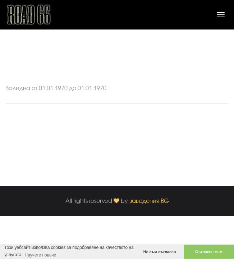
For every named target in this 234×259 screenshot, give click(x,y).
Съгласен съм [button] (208, 252)
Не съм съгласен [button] (159, 252)
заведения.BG (149, 200)
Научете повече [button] (40, 255)
